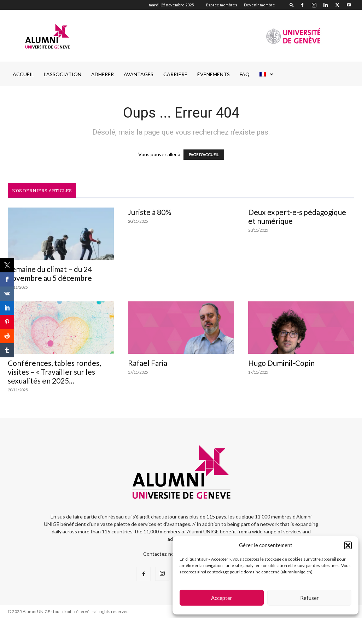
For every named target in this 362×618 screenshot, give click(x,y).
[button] (347, 545)
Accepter (221, 598)
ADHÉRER (102, 74)
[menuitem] (267, 74)
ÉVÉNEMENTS (213, 74)
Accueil (23, 74)
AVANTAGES (138, 74)
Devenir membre (259, 4)
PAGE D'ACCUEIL (204, 154)
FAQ (245, 74)
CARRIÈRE (175, 74)
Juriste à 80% (149, 212)
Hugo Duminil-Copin (281, 362)
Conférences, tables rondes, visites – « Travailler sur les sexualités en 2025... (54, 371)
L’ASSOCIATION (62, 74)
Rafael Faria (147, 362)
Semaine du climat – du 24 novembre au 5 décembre (50, 273)
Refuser (309, 598)
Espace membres (221, 4)
